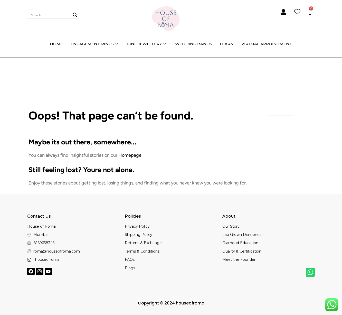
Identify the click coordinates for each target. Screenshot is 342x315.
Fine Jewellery (147, 43)
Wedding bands (193, 43)
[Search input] (50, 14)
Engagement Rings (95, 43)
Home (56, 43)
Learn (227, 43)
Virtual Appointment (266, 43)
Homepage (129, 155)
